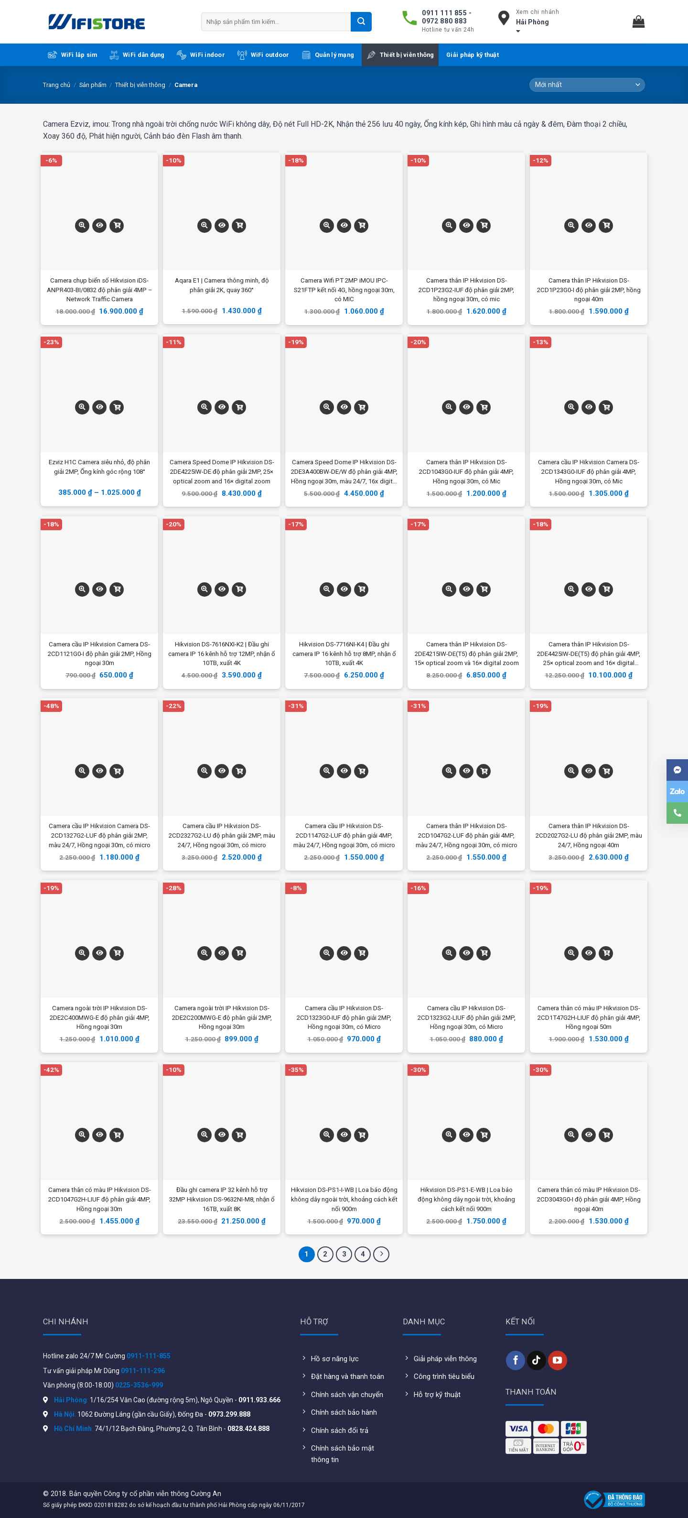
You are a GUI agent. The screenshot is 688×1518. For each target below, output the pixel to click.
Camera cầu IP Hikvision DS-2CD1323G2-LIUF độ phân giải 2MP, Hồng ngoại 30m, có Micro (467, 1018)
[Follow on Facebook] (515, 1360)
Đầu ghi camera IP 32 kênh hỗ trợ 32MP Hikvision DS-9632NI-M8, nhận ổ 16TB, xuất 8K (222, 1199)
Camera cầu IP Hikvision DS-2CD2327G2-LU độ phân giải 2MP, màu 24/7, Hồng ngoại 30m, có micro (222, 835)
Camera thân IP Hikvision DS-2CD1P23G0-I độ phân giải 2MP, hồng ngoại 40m (589, 290)
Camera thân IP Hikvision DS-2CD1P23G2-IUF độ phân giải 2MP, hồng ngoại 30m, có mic (466, 290)
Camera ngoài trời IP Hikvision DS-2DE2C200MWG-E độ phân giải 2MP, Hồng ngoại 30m (222, 1018)
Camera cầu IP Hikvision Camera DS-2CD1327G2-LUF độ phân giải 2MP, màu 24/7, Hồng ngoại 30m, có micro (99, 835)
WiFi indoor (201, 55)
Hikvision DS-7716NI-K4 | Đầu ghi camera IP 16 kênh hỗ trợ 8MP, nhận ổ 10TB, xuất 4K (344, 654)
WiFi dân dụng (136, 55)
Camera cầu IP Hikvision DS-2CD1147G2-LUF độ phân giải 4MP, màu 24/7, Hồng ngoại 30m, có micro (344, 835)
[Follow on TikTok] (536, 1360)
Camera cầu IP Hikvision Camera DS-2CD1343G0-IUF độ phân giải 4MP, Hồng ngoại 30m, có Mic (588, 472)
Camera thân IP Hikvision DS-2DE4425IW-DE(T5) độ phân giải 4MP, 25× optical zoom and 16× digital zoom (588, 654)
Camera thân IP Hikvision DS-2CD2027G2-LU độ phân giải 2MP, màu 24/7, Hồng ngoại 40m (589, 835)
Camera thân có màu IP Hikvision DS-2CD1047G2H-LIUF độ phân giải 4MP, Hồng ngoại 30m (99, 1199)
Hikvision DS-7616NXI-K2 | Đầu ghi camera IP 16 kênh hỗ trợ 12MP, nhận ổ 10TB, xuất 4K (221, 654)
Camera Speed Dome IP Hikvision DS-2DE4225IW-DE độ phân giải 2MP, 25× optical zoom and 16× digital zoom (222, 472)
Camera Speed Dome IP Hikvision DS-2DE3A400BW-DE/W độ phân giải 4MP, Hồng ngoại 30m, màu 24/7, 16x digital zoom (344, 472)
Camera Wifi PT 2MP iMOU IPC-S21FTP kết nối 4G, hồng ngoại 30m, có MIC (344, 290)
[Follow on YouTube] (557, 1360)
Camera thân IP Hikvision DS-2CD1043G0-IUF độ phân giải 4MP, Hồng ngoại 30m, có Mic (466, 472)
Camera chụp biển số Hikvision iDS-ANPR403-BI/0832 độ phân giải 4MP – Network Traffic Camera (99, 290)
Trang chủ (56, 84)
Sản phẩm (93, 84)
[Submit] (361, 21)
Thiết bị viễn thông (400, 55)
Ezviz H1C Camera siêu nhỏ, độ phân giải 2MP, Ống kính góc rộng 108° (99, 467)
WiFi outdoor (263, 55)
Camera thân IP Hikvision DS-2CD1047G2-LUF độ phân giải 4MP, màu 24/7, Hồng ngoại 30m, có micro (466, 835)
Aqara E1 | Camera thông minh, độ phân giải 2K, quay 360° (222, 285)
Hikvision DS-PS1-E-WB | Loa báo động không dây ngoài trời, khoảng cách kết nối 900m (466, 1199)
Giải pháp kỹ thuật (472, 54)
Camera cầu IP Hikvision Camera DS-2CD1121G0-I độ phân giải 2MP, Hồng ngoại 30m (99, 654)
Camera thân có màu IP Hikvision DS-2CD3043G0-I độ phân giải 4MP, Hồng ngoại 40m (589, 1199)
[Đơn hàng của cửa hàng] (587, 85)
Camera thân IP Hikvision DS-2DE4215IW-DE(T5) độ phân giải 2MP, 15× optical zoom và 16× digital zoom (466, 654)
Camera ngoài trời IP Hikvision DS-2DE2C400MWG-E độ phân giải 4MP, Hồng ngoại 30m (100, 1018)
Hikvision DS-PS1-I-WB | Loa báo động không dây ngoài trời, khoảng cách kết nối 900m (344, 1199)
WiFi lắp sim (72, 55)
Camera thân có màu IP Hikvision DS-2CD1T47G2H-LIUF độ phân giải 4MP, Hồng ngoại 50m (589, 1018)
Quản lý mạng (327, 55)
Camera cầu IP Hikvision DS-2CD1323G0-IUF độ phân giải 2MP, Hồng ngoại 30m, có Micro (344, 1018)
